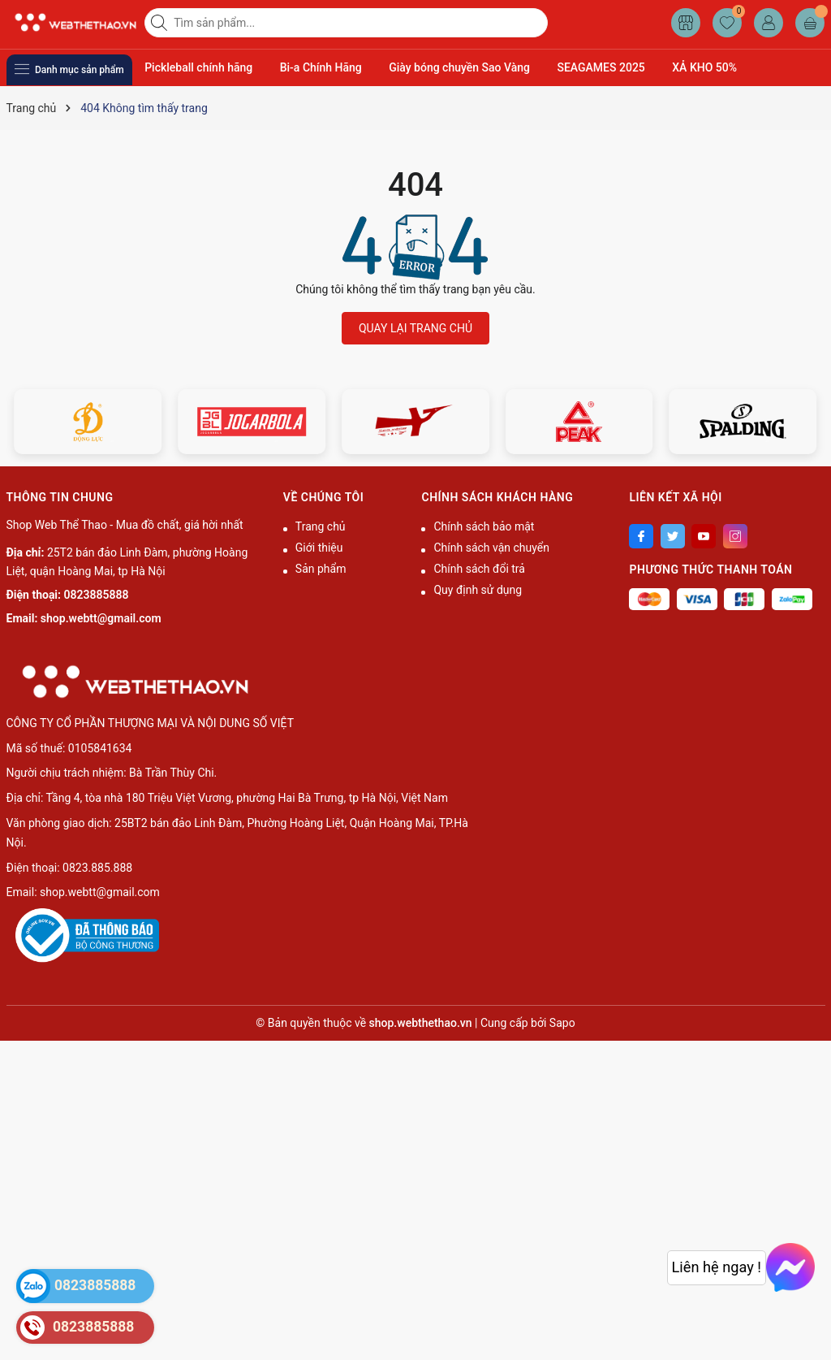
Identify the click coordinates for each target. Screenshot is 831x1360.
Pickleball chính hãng (198, 67)
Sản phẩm (321, 568)
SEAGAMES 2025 (600, 67)
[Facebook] (641, 536)
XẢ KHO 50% (704, 67)
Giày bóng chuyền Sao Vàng (459, 67)
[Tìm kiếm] (160, 22)
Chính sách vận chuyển (491, 547)
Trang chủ (320, 526)
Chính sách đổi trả (478, 568)
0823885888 (96, 594)
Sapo (562, 1022)
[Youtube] (703, 536)
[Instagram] (735, 536)
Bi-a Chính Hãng (321, 67)
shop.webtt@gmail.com (101, 618)
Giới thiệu (319, 547)
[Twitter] (673, 536)
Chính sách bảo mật (483, 526)
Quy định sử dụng (477, 589)
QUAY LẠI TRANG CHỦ (415, 328)
